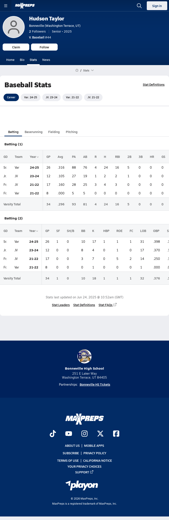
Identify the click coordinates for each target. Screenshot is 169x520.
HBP (106, 231)
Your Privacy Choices (84, 466)
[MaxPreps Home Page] (77, 70)
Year (34, 156)
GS (163, 156)
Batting (13, 131)
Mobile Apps (94, 445)
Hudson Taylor (46, 18)
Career (11, 97)
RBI (117, 156)
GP (48, 156)
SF (58, 231)
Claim (16, 47)
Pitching (71, 131)
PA (74, 156)
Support (84, 472)
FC (131, 231)
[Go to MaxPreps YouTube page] (68, 434)
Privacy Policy (94, 453)
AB (85, 156)
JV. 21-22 (93, 97)
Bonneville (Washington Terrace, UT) (55, 25)
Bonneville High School (84, 360)
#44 (40, 37)
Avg (60, 156)
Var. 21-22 (72, 97)
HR (152, 156)
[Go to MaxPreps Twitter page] (100, 434)
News (46, 59)
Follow (44, 47)
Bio (22, 59)
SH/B (70, 231)
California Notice (97, 460)
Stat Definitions (154, 84)
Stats (33, 59)
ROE (119, 231)
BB (83, 231)
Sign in (157, 6)
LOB (143, 231)
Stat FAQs (108, 305)
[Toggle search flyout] (139, 5)
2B (129, 156)
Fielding (54, 131)
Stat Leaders (61, 305)
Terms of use (68, 460)
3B (141, 156)
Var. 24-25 (30, 97)
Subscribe (71, 453)
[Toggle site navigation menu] (5, 5)
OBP (156, 231)
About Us (72, 445)
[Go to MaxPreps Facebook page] (116, 434)
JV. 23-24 (51, 97)
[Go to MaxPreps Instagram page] (84, 434)
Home (10, 59)
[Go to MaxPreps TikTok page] (52, 434)
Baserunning (33, 131)
